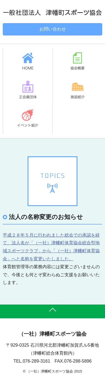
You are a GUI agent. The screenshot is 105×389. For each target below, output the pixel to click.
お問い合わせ (52, 29)
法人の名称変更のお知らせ (46, 216)
